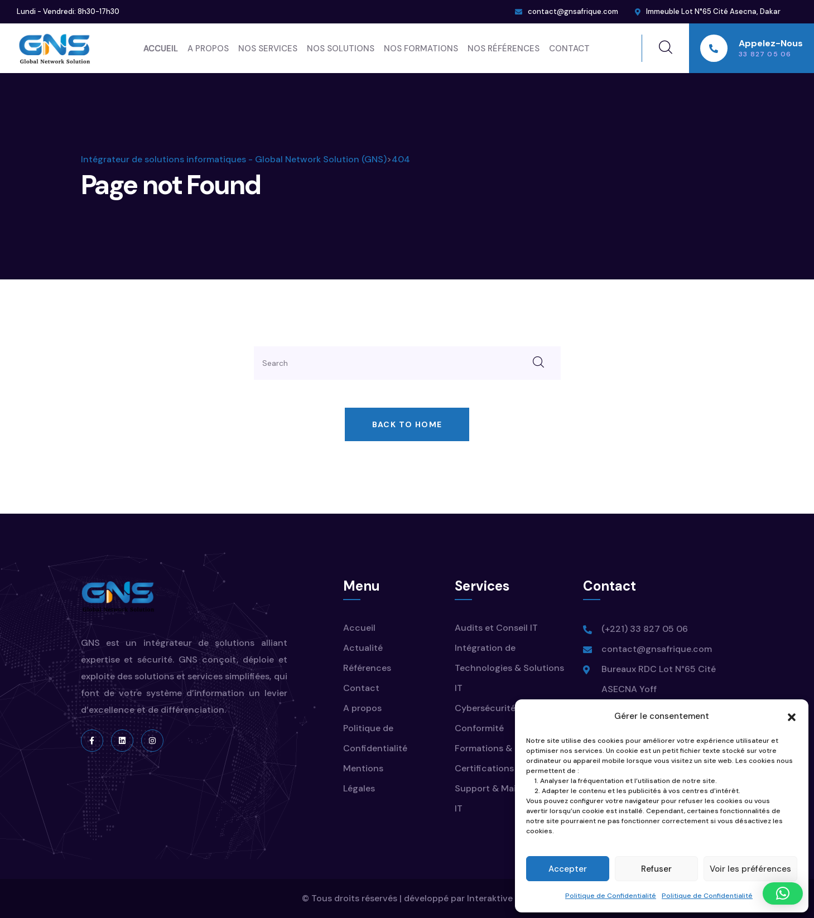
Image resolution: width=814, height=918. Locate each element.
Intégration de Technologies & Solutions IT (509, 668)
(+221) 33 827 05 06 (644, 629)
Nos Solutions (340, 48)
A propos (208, 48)
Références (367, 668)
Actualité (363, 648)
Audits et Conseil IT (496, 628)
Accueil (160, 48)
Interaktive (490, 898)
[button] (791, 716)
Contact (569, 48)
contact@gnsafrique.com (573, 11)
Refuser (656, 868)
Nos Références (504, 48)
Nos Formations (421, 48)
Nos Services (267, 48)
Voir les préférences (750, 868)
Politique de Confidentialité (610, 895)
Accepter (567, 868)
